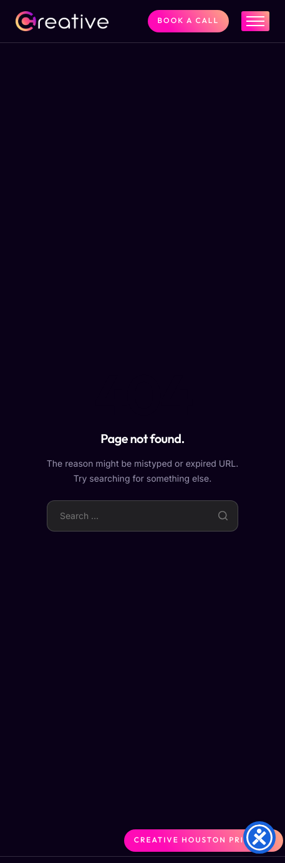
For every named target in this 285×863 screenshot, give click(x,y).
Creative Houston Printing (203, 840)
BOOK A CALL (188, 21)
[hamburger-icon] (255, 21)
